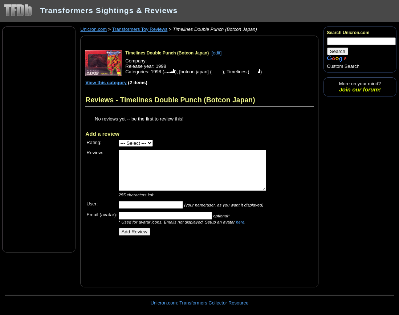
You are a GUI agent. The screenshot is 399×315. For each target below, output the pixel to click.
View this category (106, 82)
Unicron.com (93, 29)
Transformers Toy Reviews (140, 29)
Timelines (237, 71)
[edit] (216, 53)
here (240, 222)
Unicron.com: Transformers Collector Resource (200, 303)
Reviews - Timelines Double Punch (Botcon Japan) (170, 100)
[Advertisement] (39, 139)
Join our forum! (360, 89)
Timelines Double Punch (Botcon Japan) (167, 53)
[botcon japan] (193, 71)
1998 (156, 71)
